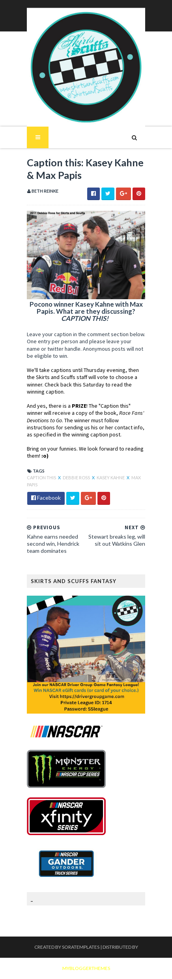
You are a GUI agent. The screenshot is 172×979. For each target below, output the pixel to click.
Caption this (42, 477)
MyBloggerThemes (86, 968)
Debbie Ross (77, 477)
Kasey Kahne (111, 477)
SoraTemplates (80, 947)
